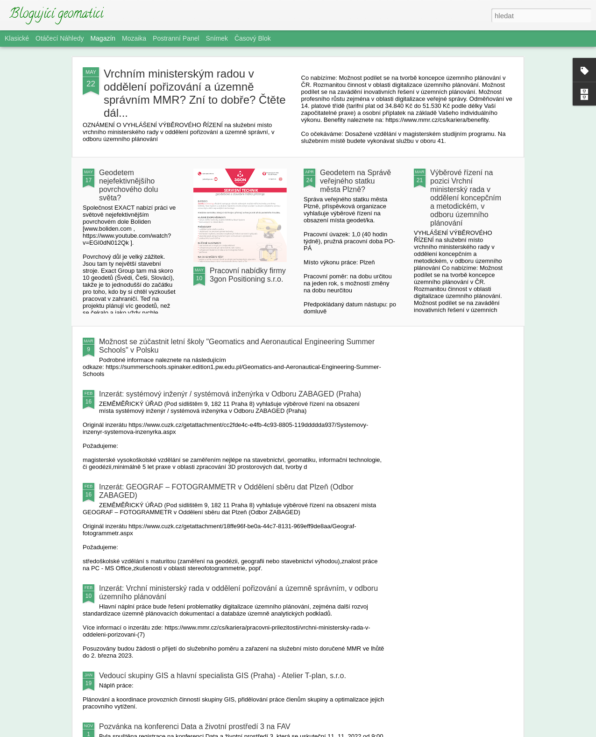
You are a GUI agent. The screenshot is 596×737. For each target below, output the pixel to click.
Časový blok (252, 38)
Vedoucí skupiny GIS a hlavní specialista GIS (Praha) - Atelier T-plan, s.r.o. (222, 676)
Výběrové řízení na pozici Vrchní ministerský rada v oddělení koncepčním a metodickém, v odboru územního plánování (465, 198)
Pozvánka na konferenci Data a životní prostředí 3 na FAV (195, 726)
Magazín (102, 38)
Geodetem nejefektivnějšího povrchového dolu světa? (128, 185)
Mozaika (134, 38)
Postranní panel (176, 38)
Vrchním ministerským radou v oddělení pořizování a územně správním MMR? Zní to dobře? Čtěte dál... (194, 93)
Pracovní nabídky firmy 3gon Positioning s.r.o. (248, 275)
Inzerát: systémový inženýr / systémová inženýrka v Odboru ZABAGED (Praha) (230, 394)
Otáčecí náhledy (59, 38)
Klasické (17, 38)
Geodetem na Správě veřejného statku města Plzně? (355, 181)
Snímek (217, 38)
